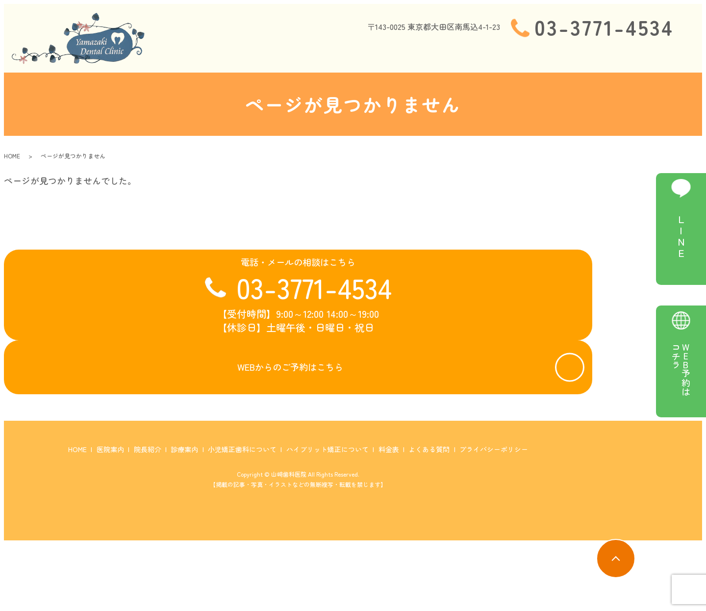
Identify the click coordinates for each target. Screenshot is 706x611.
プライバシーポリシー (493, 516)
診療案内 (379, 56)
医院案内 (291, 56)
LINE (681, 236)
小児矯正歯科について (446, 56)
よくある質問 (664, 56)
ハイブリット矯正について (545, 56)
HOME (252, 56)
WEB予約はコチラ (681, 369)
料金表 (617, 56)
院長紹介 (335, 56)
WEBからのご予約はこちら (286, 409)
